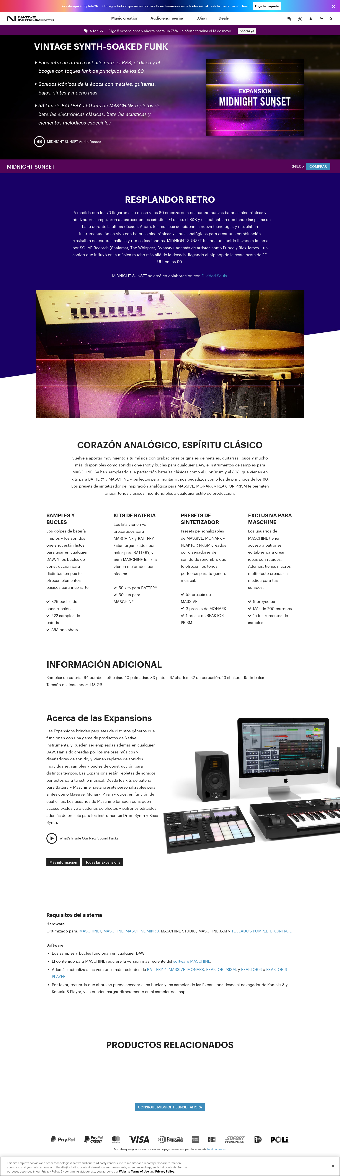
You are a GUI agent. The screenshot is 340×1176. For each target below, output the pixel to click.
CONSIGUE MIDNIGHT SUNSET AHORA (170, 1107)
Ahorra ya (247, 31)
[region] (170, 1166)
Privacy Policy (164, 1171)
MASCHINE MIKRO (142, 931)
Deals (224, 18)
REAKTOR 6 (251, 969)
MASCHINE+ (90, 931)
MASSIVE (177, 969)
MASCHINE (113, 931)
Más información (63, 862)
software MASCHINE (191, 961)
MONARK (195, 969)
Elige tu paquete (267, 6)
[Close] (333, 1166)
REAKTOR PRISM (221, 969)
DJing (201, 18)
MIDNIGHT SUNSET (31, 166)
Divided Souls (214, 275)
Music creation (125, 18)
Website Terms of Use (134, 1171)
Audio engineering (167, 18)
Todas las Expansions (102, 862)
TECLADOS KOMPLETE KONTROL (261, 931)
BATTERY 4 (157, 969)
